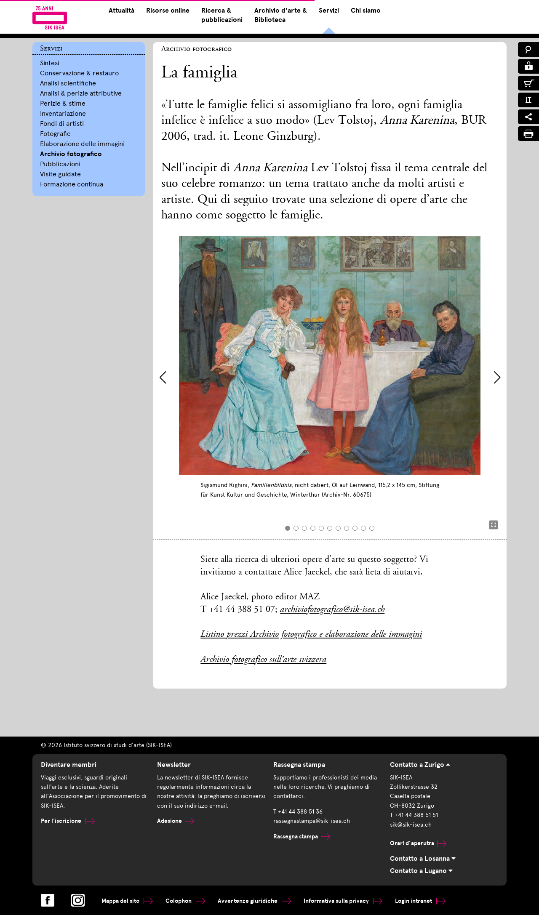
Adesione (175, 821)
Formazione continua (71, 184)
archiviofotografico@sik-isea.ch (332, 609)
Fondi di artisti (62, 124)
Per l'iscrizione (68, 821)
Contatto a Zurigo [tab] (420, 765)
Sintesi (49, 63)
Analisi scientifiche (68, 83)
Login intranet (420, 900)
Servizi (329, 10)
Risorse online (167, 10)
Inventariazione (63, 113)
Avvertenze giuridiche (254, 900)
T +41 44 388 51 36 (298, 811)
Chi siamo (366, 10)
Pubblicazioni (60, 164)
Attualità (121, 10)
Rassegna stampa (301, 836)
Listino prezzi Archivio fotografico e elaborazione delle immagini (311, 634)
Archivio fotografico (71, 154)
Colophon (185, 900)
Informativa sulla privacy (343, 900)
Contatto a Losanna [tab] (423, 858)
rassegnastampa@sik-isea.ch (311, 821)
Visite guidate (60, 174)
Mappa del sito (127, 900)
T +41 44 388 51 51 (414, 815)
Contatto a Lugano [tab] (421, 871)
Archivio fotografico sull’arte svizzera (263, 660)
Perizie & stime (62, 103)
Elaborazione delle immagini (82, 144)
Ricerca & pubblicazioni (222, 15)
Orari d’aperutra (418, 843)
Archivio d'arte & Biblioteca (280, 15)
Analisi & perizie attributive (81, 93)
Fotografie (55, 134)
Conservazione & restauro (79, 73)
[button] (162, 377)
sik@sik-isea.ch (411, 824)
